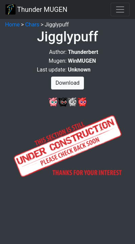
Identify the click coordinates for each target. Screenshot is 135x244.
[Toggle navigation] (120, 9)
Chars (32, 24)
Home (12, 24)
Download (67, 83)
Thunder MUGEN (36, 9)
